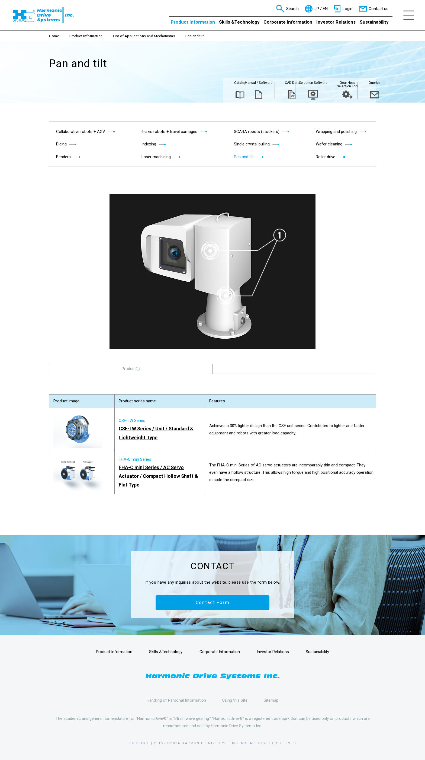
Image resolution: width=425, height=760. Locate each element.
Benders (63, 156)
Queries (358, 83)
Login (347, 8)
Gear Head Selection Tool (323, 85)
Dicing (61, 144)
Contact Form (213, 603)
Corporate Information (287, 22)
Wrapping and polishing (336, 131)
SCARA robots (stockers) (256, 131)
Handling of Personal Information (176, 700)
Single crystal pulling (252, 144)
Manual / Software (217, 83)
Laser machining (156, 156)
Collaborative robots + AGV (80, 131)
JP (316, 9)
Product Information (193, 22)
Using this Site (234, 700)
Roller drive (325, 156)
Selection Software (288, 85)
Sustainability (374, 22)
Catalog (182, 83)
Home (54, 36)
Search (292, 8)
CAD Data (252, 83)
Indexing (148, 144)
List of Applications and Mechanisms (144, 36)
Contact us (378, 8)
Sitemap (271, 700)
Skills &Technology (239, 22)
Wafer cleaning (329, 144)
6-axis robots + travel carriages (169, 131)
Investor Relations (336, 22)
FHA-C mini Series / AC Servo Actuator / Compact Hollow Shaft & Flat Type (158, 476)
